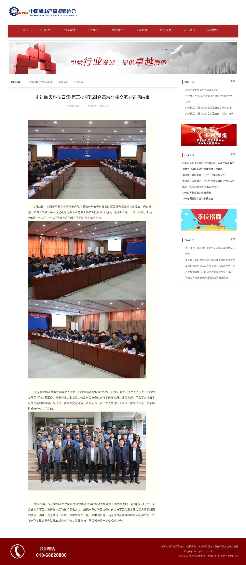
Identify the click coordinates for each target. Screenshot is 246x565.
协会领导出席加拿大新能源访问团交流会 (206, 277)
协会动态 (70, 30)
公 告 (188, 101)
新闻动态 (63, 82)
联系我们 (213, 30)
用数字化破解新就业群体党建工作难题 (202, 169)
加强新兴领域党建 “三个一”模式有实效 (203, 175)
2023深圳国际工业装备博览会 (197, 198)
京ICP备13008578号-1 (225, 551)
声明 (187, 254)
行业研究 (94, 30)
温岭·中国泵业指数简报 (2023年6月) (200, 186)
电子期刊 (189, 30)
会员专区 (165, 30)
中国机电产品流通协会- (41, 82)
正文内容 (78, 82)
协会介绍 (46, 30)
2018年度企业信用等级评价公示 (201, 90)
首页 (25, 30)
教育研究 (118, 30)
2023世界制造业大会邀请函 (196, 192)
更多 (232, 81)
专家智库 (142, 30)
